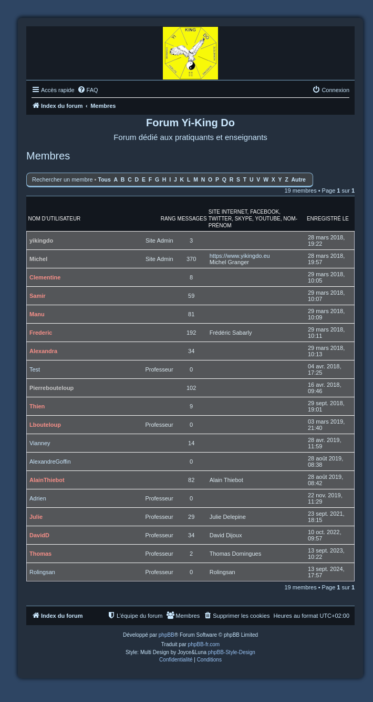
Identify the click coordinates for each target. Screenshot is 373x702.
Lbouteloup (45, 425)
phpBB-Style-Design (231, 652)
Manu (37, 314)
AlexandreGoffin (50, 461)
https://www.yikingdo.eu (240, 256)
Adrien (37, 498)
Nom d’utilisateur (54, 219)
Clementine (44, 277)
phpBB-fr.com (204, 644)
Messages (192, 219)
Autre (299, 180)
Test (34, 369)
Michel (38, 259)
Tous (104, 180)
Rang (168, 219)
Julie (36, 517)
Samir (37, 296)
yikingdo (41, 240)
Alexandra (43, 351)
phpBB (166, 635)
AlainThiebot (47, 480)
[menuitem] (87, 90)
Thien (37, 406)
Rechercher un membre (62, 179)
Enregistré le (328, 219)
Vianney (39, 443)
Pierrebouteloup (51, 388)
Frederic (40, 332)
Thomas (40, 553)
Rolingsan (42, 572)
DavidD (39, 535)
